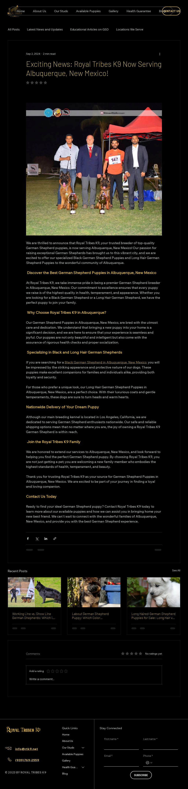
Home (65, 734)
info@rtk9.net (26, 749)
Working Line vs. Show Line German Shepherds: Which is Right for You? (33, 616)
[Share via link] (55, 538)
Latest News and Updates (45, 29)
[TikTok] (20, 738)
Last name (150, 739)
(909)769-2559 (27, 760)
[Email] (120, 762)
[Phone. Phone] (164, 762)
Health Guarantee (70, 767)
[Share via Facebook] (28, 538)
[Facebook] (9, 738)
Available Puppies (72, 754)
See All (176, 570)
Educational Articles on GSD (89, 29)
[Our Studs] (83, 747)
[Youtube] (26, 738)
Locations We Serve (129, 29)
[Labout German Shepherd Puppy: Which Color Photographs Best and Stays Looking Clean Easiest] (94, 592)
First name (111, 739)
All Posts (14, 29)
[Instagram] (15, 738)
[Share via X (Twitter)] (37, 538)
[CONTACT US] (171, 11)
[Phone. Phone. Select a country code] (149, 763)
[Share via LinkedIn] (46, 538)
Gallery (66, 760)
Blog (65, 773)
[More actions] (160, 54)
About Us (67, 741)
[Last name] (159, 745)
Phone (148, 756)
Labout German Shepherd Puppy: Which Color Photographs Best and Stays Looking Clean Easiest (92, 616)
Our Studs (68, 747)
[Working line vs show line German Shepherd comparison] (34, 592)
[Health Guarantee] (83, 767)
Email (108, 756)
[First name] (120, 745)
